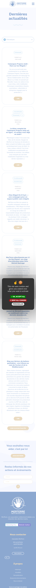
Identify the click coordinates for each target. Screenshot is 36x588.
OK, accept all (18, 297)
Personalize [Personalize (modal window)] (18, 304)
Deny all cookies (18, 300)
